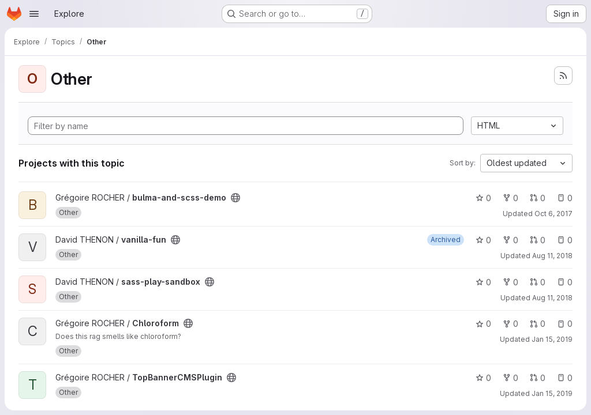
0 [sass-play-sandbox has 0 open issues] (565, 282)
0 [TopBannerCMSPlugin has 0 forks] (510, 378)
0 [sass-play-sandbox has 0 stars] (483, 282)
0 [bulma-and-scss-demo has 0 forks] (510, 198)
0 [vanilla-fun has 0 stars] (483, 240)
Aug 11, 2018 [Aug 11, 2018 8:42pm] (552, 297)
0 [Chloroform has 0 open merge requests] (537, 324)
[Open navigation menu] (34, 14)
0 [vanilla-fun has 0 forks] (510, 240)
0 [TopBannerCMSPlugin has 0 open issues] (565, 378)
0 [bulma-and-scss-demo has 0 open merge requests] (537, 198)
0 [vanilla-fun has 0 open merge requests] (537, 240)
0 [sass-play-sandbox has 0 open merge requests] (537, 282)
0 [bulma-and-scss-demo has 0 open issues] (565, 198)
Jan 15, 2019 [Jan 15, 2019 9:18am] (552, 339)
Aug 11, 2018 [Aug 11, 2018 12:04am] (552, 255)
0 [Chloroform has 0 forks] (510, 324)
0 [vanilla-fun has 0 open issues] (565, 240)
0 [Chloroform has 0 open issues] (565, 324)
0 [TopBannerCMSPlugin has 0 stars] (483, 378)
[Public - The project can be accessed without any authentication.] (235, 197)
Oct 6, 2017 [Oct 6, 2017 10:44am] (553, 213)
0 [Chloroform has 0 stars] (483, 324)
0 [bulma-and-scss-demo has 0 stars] (483, 198)
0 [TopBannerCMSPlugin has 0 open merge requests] (537, 378)
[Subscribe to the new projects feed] (563, 75)
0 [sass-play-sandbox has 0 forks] (510, 282)
